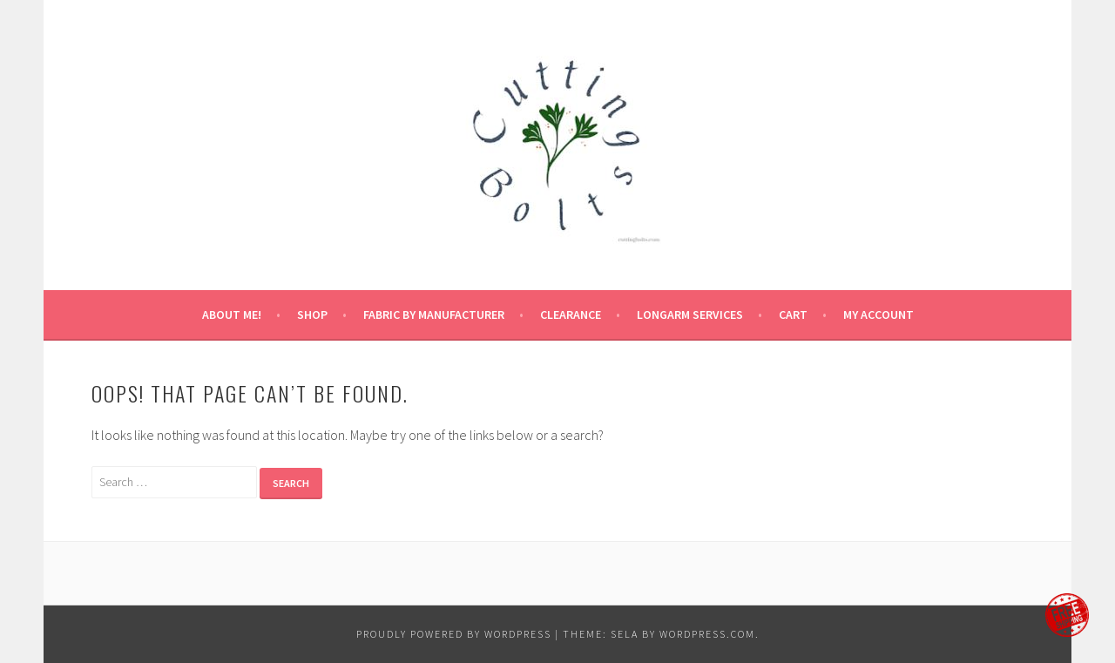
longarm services (690, 314)
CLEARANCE (570, 314)
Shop (312, 314)
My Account (878, 314)
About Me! (231, 314)
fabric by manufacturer (433, 314)
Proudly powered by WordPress (453, 633)
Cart (793, 314)
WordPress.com (707, 633)
